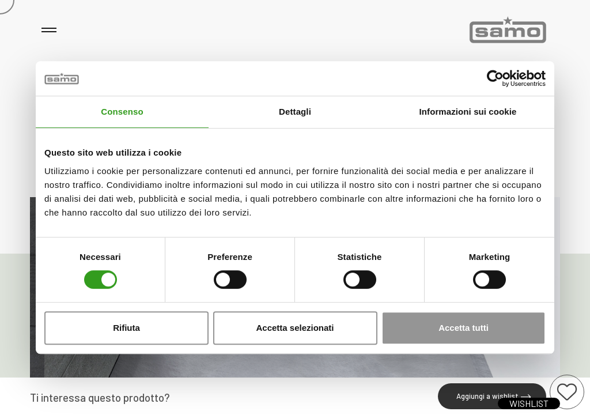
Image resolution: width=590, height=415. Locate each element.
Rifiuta (126, 328)
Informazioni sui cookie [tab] (468, 111)
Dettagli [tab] (295, 111)
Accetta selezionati (295, 328)
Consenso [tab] (122, 111)
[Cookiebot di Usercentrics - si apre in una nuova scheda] (495, 78)
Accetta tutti (463, 328)
